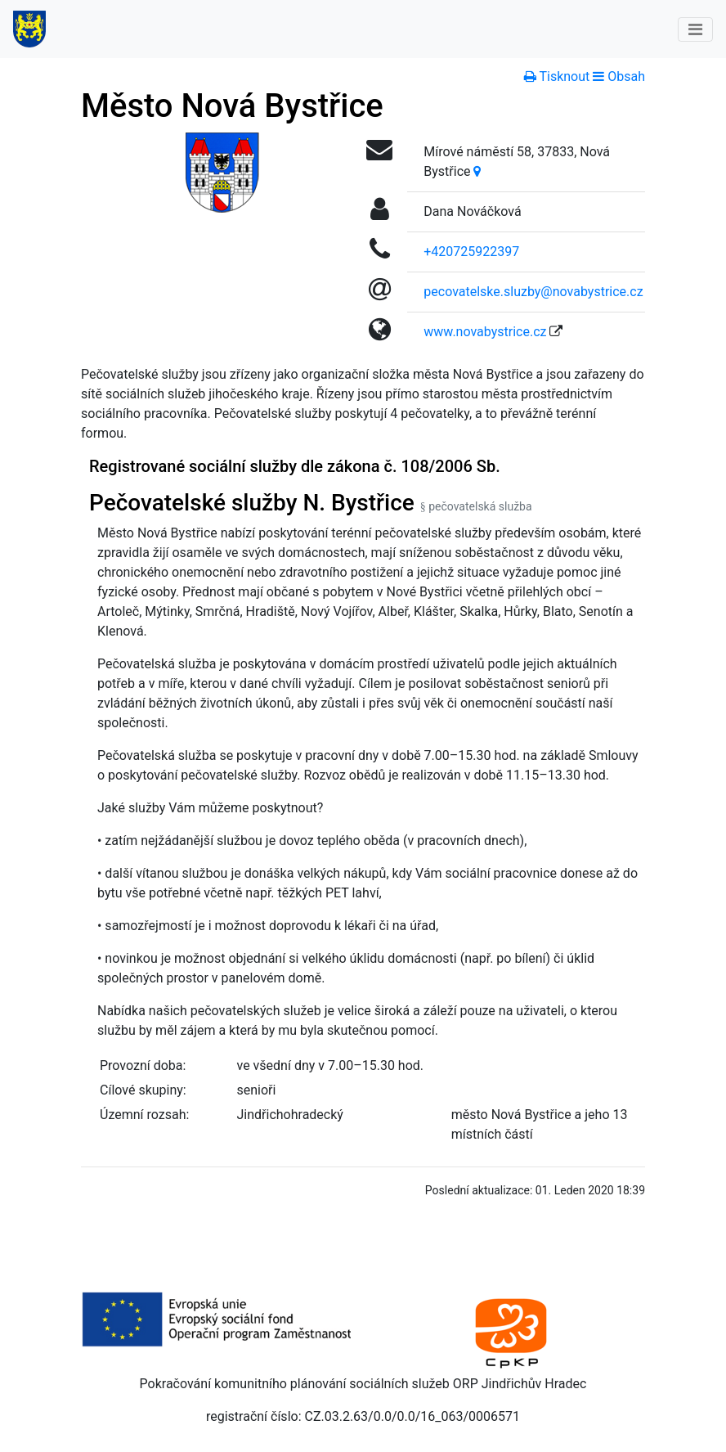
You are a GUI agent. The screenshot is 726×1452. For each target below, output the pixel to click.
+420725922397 (471, 251)
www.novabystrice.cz (485, 331)
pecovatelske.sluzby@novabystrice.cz (533, 291)
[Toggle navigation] (695, 29)
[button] (619, 76)
